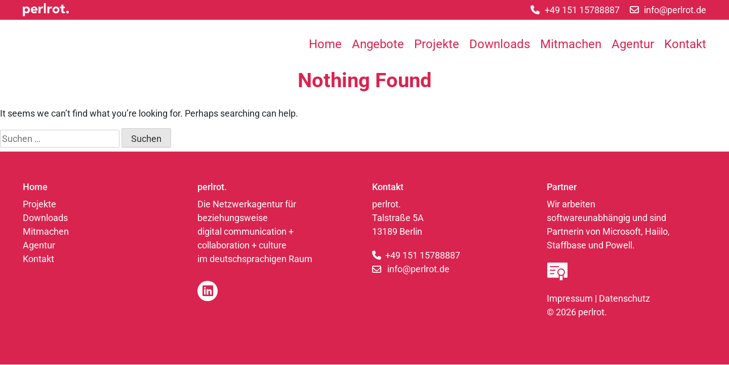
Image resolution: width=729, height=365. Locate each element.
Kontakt (685, 44)
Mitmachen (570, 44)
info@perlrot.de (418, 269)
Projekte (436, 44)
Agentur (633, 44)
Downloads (499, 44)
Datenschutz (624, 298)
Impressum (570, 298)
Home (325, 44)
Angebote (378, 44)
